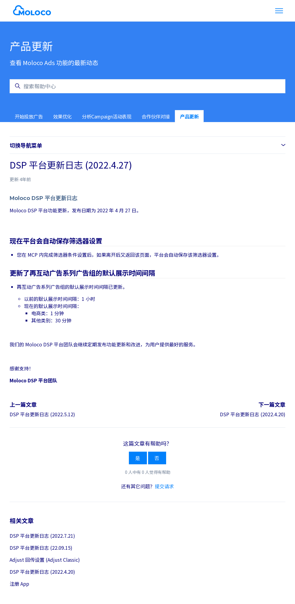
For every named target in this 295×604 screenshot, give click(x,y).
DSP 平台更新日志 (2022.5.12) (42, 414)
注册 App (19, 583)
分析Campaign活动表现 (106, 116)
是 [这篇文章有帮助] (138, 458)
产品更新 (189, 116)
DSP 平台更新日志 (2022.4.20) (252, 414)
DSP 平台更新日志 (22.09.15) (41, 547)
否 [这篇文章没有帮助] (157, 458)
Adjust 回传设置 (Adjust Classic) (45, 559)
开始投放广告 (29, 116)
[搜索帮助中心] (147, 86)
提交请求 (164, 486)
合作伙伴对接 (155, 116)
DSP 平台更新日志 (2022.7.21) (42, 535)
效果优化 (62, 116)
